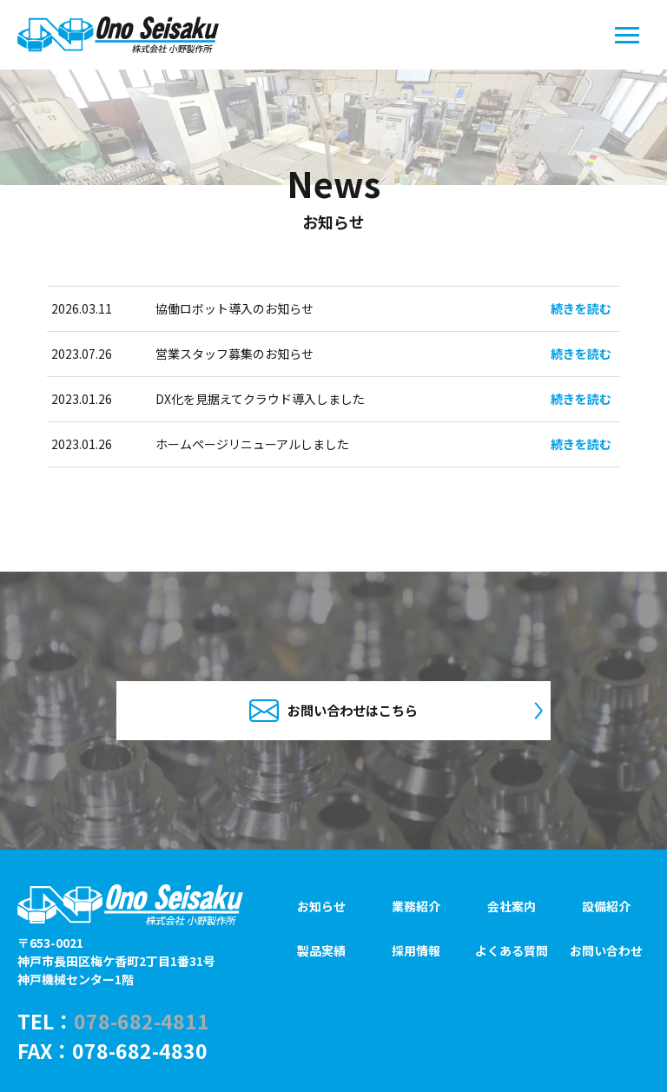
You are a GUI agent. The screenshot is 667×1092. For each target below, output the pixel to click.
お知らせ (321, 906)
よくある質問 (511, 952)
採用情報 (416, 952)
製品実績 (321, 952)
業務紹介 (416, 906)
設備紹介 (606, 906)
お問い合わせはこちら (333, 710)
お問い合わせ (606, 952)
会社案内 (511, 906)
